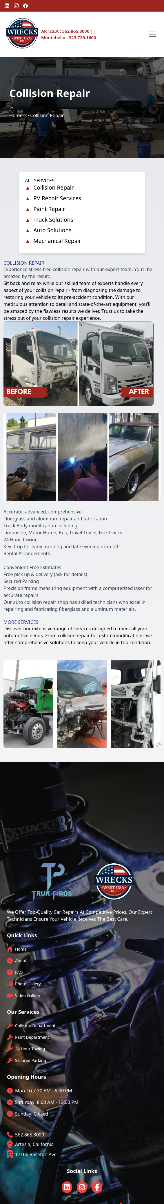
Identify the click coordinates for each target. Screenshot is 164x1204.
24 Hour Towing (30, 1049)
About (21, 960)
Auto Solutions (52, 230)
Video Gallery (27, 995)
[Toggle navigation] (153, 34)
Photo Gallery (28, 984)
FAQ (19, 972)
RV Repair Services (57, 198)
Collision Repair (53, 187)
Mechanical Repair (57, 241)
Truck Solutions (53, 220)
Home (21, 949)
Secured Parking (30, 1060)
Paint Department (32, 1037)
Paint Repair (49, 209)
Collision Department (35, 1025)
